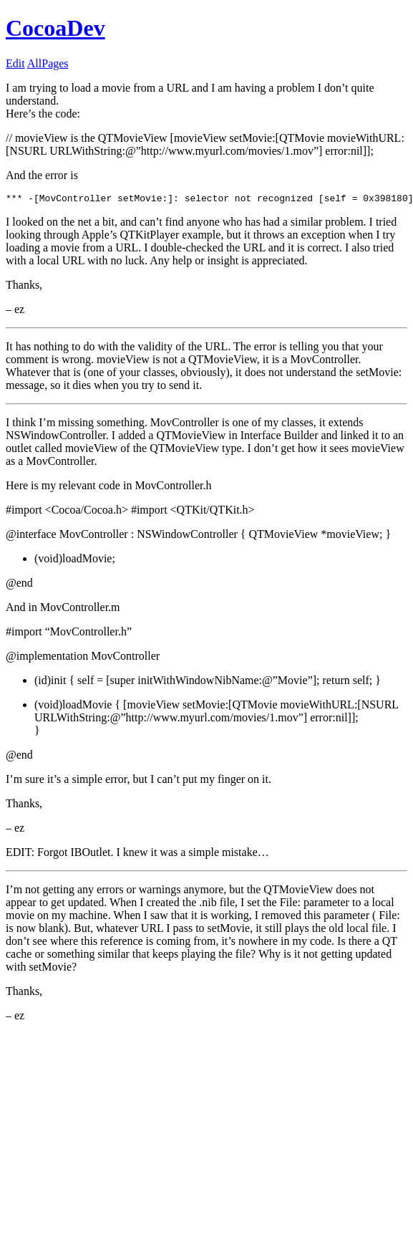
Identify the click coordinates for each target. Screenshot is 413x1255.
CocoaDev (55, 28)
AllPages (48, 63)
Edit (15, 63)
